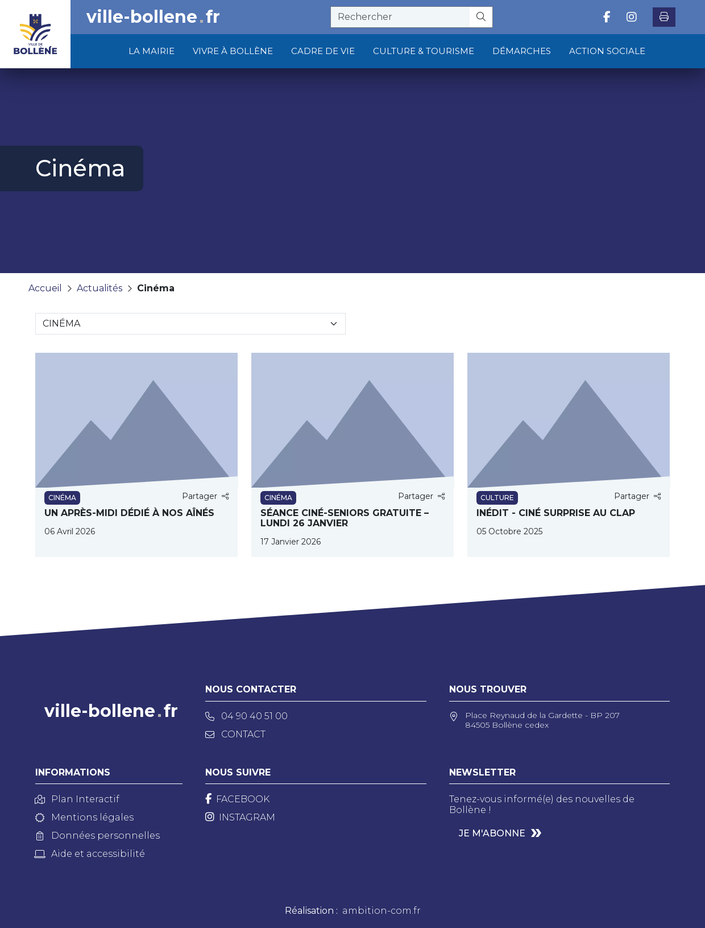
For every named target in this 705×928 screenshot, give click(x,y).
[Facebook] (237, 799)
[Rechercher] (481, 17)
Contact (235, 734)
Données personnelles (97, 835)
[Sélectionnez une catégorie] (190, 324)
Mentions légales (84, 817)
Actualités (99, 288)
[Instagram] (240, 817)
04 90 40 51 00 (246, 716)
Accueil (45, 288)
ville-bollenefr (153, 17)
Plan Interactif (77, 799)
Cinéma (156, 288)
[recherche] (400, 17)
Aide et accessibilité (90, 853)
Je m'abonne (492, 833)
